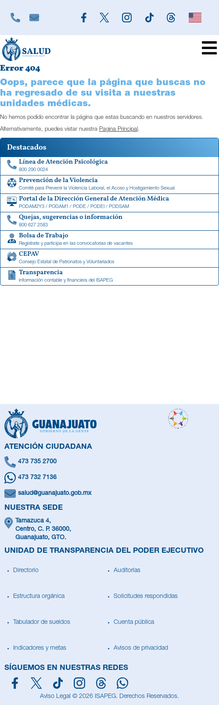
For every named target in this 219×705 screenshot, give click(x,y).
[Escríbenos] (34, 17)
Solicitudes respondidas (146, 597)
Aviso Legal (55, 697)
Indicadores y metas (39, 648)
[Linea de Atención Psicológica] (109, 166)
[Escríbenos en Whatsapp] (109, 477)
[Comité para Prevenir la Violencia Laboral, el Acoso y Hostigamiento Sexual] (109, 184)
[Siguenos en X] (104, 17)
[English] (194, 17)
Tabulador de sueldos (41, 622)
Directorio (26, 571)
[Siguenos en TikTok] (149, 17)
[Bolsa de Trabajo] (109, 240)
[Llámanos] (15, 17)
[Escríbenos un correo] (109, 493)
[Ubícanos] (109, 529)
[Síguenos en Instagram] (79, 683)
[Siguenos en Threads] (171, 17)
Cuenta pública (134, 622)
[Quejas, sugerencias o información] (109, 221)
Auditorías (127, 571)
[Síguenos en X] (36, 683)
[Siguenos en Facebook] (84, 17)
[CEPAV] (109, 258)
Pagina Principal (118, 129)
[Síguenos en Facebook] (15, 683)
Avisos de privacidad (141, 648)
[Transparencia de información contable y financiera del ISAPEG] (109, 277)
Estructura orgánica (39, 597)
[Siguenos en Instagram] (127, 17)
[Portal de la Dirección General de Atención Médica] (109, 203)
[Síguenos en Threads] (101, 683)
